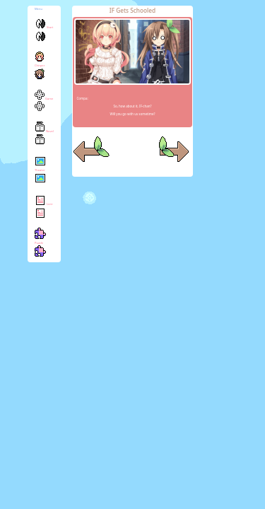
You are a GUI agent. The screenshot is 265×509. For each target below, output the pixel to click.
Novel (44, 137)
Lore (44, 210)
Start (44, 33)
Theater (40, 174)
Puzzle (40, 246)
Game (44, 104)
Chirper (40, 69)
